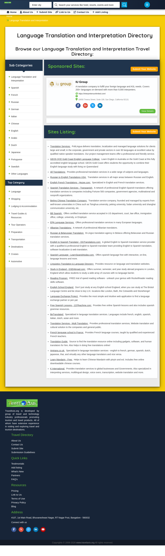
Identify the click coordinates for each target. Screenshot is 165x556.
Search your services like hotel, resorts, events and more (86, 5)
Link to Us (62, 12)
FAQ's (14, 479)
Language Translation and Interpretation (28, 20)
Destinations (17, 247)
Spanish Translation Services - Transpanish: (71, 188)
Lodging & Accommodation (24, 206)
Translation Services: (60, 146)
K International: (57, 369)
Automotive (16, 261)
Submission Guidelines (23, 452)
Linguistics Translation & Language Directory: (72, 264)
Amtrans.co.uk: (57, 350)
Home (12, 12)
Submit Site (44, 12)
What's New (17, 471)
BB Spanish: (56, 213)
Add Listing (100, 12)
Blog (13, 506)
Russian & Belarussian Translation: (67, 233)
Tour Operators (18, 225)
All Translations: (58, 172)
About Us (26, 12)
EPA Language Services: (62, 222)
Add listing (16, 467)
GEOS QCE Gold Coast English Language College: (75, 159)
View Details (147, 111)
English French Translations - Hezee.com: (70, 182)
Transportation (18, 239)
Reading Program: (59, 278)
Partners (15, 475)
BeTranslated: (57, 314)
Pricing (15, 491)
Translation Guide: (59, 341)
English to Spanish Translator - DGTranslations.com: (75, 242)
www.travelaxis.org (85, 542)
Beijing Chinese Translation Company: (68, 201)
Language (16, 191)
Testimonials (17, 463)
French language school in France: (67, 332)
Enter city (36, 5)
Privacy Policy (18, 502)
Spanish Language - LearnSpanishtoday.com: (72, 255)
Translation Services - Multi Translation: (69, 323)
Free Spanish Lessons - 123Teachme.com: (71, 305)
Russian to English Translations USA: (68, 177)
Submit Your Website (144, 69)
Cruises (14, 254)
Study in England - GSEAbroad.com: (68, 269)
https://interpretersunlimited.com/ (92, 94)
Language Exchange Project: (64, 296)
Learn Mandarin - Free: (61, 360)
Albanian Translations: (61, 228)
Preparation (16, 232)
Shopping (15, 199)
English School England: (62, 287)
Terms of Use (18, 498)
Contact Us (81, 12)
